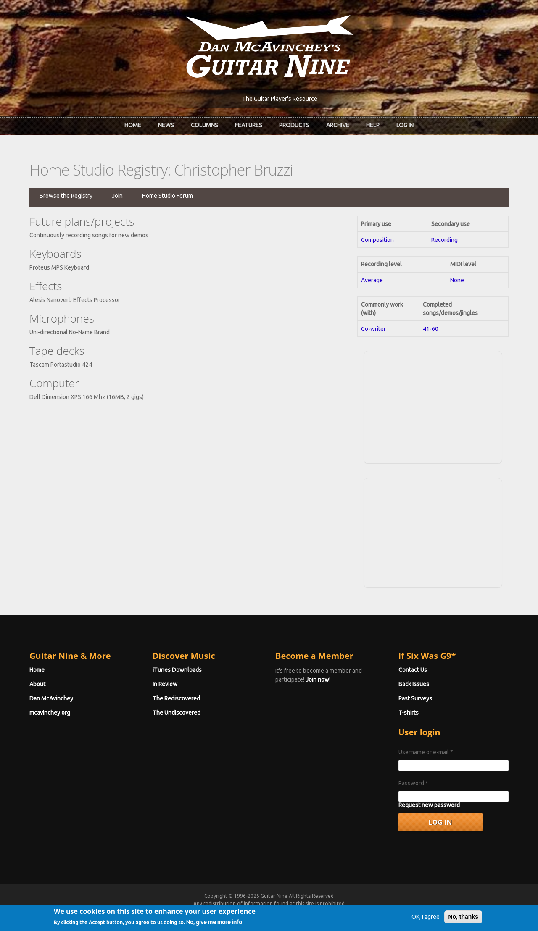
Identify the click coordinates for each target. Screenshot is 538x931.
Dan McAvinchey (51, 698)
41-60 (430, 328)
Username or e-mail (425, 752)
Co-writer (373, 328)
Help (373, 125)
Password (413, 783)
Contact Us (412, 669)
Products (294, 125)
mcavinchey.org (49, 712)
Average (372, 280)
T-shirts (408, 712)
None (457, 280)
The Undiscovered (176, 712)
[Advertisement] (433, 406)
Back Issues (413, 684)
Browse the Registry (66, 195)
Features (248, 125)
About (37, 684)
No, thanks (463, 919)
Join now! (318, 679)
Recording (444, 239)
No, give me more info (214, 925)
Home (132, 125)
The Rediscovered (176, 698)
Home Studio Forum (167, 195)
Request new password (429, 805)
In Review (165, 684)
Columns (204, 125)
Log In (405, 125)
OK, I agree (425, 919)
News (166, 125)
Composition (377, 239)
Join (117, 195)
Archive (337, 125)
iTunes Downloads (177, 669)
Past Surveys (415, 698)
